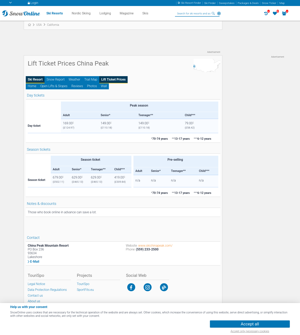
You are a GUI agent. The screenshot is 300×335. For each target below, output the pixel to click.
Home (32, 86)
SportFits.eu (85, 290)
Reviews (77, 86)
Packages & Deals (248, 3)
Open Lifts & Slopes (53, 86)
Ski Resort (35, 79)
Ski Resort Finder (191, 3)
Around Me (219, 13)
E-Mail (34, 261)
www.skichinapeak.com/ (155, 245)
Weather (74, 79)
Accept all (250, 324)
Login (34, 3)
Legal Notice (36, 284)
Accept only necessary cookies (249, 331)
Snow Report (56, 79)
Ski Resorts (54, 13)
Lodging (105, 13)
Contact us (35, 295)
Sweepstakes (226, 3)
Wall (104, 86)
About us (34, 301)
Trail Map (90, 79)
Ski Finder (210, 3)
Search (213, 13)
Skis (145, 13)
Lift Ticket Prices (113, 79)
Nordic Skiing (81, 13)
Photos (92, 86)
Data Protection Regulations (47, 290)
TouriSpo (83, 284)
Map (282, 3)
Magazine (127, 13)
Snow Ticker (269, 3)
